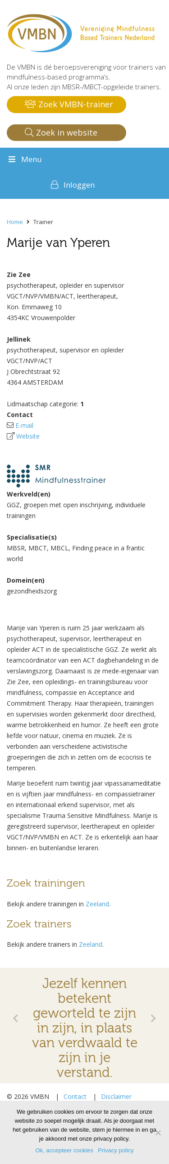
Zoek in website (61, 132)
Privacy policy (115, 1150)
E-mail (24, 425)
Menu (24, 159)
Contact (75, 1096)
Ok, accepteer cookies (64, 1150)
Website (28, 436)
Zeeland (97, 904)
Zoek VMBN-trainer (69, 104)
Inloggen (79, 185)
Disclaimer (116, 1096)
